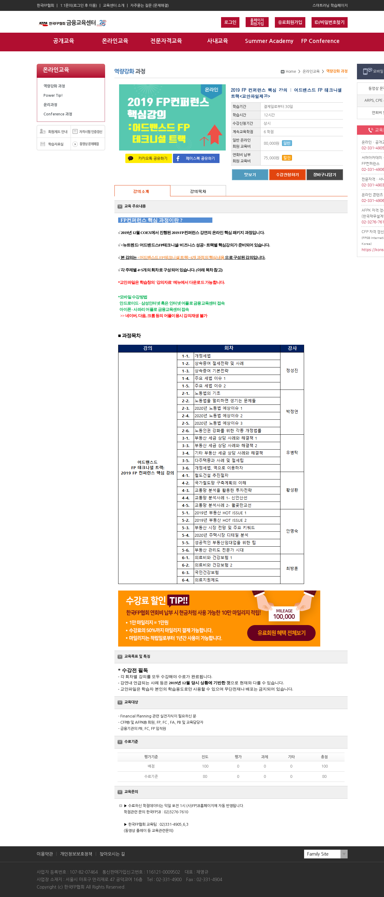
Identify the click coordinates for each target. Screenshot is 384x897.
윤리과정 (50, 105)
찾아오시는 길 (112, 854)
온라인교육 (115, 41)
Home (291, 71)
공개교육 (63, 41)
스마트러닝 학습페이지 (330, 5)
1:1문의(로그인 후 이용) (78, 5)
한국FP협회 (45, 5)
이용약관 (45, 854)
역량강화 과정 (54, 86)
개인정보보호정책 (76, 854)
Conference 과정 (58, 114)
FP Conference (320, 41)
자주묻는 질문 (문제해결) (149, 5)
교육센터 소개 (113, 5)
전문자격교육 (166, 41)
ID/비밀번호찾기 (330, 22)
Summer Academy (269, 41)
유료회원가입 (290, 22)
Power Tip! (53, 95)
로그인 (230, 22)
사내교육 (217, 41)
